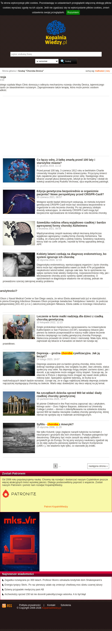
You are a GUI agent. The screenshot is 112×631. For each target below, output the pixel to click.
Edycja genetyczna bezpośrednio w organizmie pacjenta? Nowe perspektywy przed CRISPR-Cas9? (70, 193)
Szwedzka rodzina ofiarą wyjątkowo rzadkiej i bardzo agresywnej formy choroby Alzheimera (71, 224)
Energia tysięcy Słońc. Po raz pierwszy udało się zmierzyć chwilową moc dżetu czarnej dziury (53, 584)
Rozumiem (73, 12)
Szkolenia (66, 605)
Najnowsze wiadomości (18, 574)
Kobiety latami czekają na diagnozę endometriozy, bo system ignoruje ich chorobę (71, 255)
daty (108, 71)
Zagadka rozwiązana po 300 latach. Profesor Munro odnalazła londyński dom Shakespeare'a (53, 580)
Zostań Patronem (13, 473)
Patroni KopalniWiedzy (56, 506)
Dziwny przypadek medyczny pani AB (24, 589)
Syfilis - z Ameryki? (55, 424)
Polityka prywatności (30, 605)
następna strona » (98, 466)
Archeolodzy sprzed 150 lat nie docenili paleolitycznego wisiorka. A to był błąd (45, 594)
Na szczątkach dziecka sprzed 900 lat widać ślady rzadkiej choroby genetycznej (69, 394)
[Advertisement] (57, 125)
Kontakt (51, 605)
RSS (9, 606)
